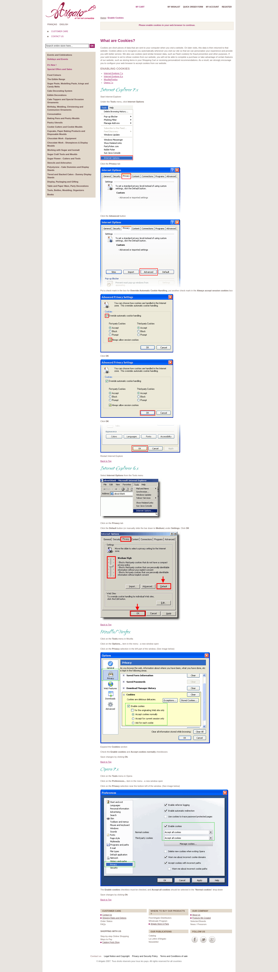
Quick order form (193, 7)
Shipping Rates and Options (114, 918)
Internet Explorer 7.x (113, 73)
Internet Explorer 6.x (113, 76)
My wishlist (174, 7)
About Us (196, 915)
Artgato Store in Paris (160, 924)
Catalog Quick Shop (111, 942)
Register (227, 7)
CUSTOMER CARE (59, 31)
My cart (140, 7)
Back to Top (105, 461)
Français (52, 24)
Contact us (95, 956)
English (64, 24)
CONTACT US (57, 36)
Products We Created (201, 918)
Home (103, 18)
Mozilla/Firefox (111, 79)
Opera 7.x (108, 82)
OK (92, 46)
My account (212, 7)
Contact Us (107, 915)
